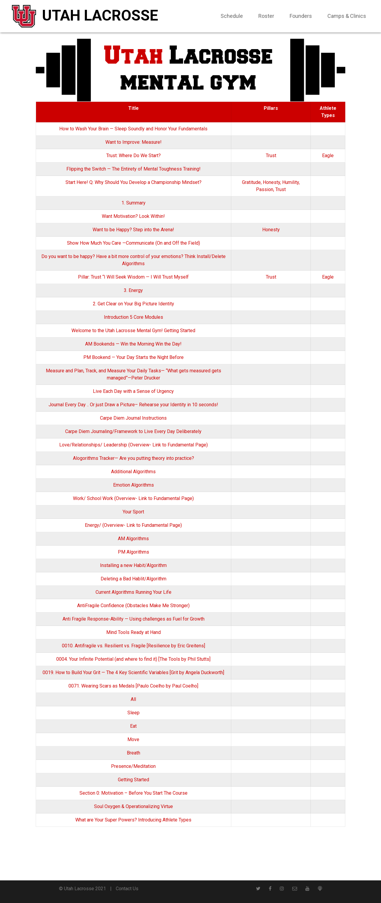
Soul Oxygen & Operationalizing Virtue (133, 806)
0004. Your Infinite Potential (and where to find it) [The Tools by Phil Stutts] (133, 659)
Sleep (133, 712)
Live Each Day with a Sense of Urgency (133, 391)
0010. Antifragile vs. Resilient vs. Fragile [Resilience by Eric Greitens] (133, 646)
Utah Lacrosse (100, 15)
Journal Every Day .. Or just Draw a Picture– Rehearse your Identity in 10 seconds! (133, 404)
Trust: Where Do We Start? (133, 155)
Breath (133, 753)
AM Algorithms (133, 538)
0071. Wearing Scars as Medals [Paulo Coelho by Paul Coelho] (133, 686)
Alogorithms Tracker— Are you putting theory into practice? (133, 458)
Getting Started (133, 779)
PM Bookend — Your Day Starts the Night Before (133, 357)
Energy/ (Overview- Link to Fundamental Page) (133, 525)
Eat (133, 726)
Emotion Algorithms (133, 485)
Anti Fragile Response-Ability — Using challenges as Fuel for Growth (133, 619)
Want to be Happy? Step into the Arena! (133, 229)
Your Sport (133, 512)
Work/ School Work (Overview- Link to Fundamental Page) (133, 498)
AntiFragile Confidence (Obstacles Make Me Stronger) (133, 605)
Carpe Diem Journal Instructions (133, 418)
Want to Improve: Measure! (133, 142)
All (133, 699)
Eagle (328, 155)
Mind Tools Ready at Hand (133, 632)
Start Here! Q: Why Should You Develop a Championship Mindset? (133, 182)
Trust (271, 155)
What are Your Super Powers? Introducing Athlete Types (133, 820)
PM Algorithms (133, 552)
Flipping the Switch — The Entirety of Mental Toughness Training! (133, 169)
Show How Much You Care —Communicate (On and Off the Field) (133, 243)
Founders (301, 16)
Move (133, 739)
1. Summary (133, 203)
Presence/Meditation (133, 766)
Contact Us (127, 888)
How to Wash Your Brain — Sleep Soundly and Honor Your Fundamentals (133, 129)
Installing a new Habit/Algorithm (133, 565)
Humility (290, 182)
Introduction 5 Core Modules (133, 317)
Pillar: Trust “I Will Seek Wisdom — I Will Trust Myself (133, 277)
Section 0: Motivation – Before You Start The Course (133, 793)
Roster (266, 16)
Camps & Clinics (346, 16)
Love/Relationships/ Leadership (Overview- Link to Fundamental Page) (133, 445)
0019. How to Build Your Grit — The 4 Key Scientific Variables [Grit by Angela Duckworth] (133, 672)
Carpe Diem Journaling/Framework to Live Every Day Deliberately (133, 431)
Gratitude (251, 182)
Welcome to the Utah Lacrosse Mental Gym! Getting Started (133, 330)
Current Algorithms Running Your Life (133, 592)
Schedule (232, 16)
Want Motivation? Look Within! (133, 216)
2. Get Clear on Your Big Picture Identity (133, 304)
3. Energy (133, 290)
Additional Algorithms (133, 471)
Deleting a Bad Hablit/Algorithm (133, 579)
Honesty (271, 182)
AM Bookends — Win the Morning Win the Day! (133, 344)
